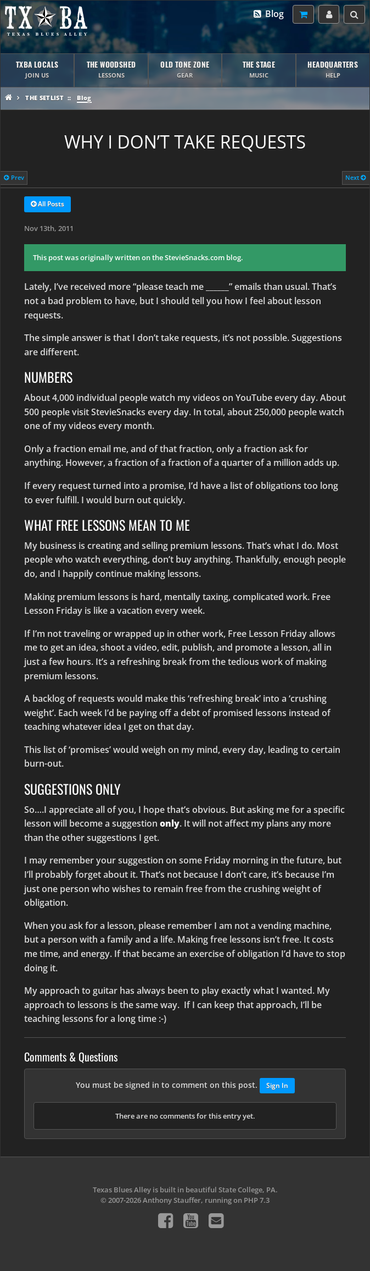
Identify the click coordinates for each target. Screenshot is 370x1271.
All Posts (47, 204)
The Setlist (44, 97)
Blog (268, 14)
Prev (14, 177)
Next (355, 177)
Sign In (277, 1085)
